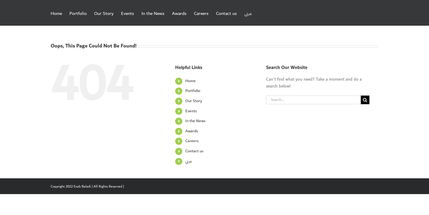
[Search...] (313, 100)
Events (191, 111)
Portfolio (192, 90)
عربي (188, 161)
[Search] (365, 100)
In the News (195, 121)
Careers (192, 141)
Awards (191, 131)
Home (190, 81)
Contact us (194, 151)
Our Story (193, 101)
